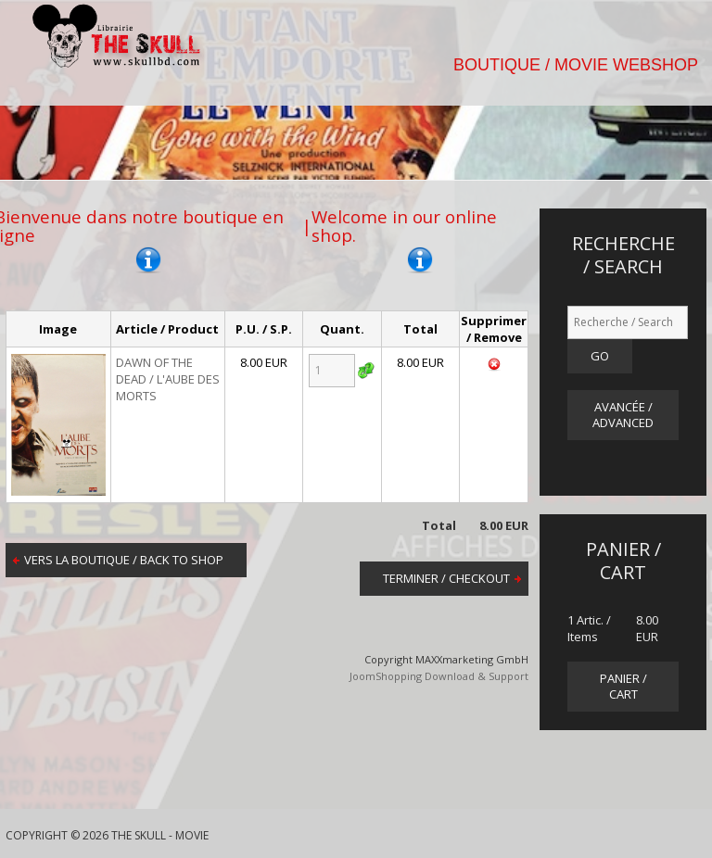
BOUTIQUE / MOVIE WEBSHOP (575, 65)
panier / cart (623, 686)
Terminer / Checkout (446, 578)
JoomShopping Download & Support (439, 676)
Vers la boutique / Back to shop (123, 559)
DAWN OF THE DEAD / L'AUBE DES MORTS (168, 379)
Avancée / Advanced (623, 414)
